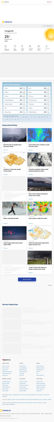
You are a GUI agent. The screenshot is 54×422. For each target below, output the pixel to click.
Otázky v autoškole (40, 388)
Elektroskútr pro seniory (37, 399)
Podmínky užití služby (16, 413)
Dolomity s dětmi (22, 390)
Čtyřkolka (49, 399)
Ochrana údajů (24, 413)
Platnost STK (38, 390)
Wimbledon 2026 (39, 369)
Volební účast (5, 375)
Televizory (45, 402)
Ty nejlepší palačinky (6, 381)
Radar (42, 413)
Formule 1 (38, 371)
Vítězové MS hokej (40, 375)
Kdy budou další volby (6, 373)
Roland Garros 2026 (40, 367)
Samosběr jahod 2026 (31, 394)
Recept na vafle (5, 388)
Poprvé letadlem (22, 383)
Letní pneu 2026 (39, 381)
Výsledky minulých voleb (7, 371)
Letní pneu (34, 402)
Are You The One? (39, 394)
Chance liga (21, 373)
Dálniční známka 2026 (40, 383)
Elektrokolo (10, 399)
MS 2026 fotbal (22, 366)
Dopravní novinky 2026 (40, 385)
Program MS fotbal (23, 367)
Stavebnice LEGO (21, 402)
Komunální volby (5, 367)
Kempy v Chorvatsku (23, 381)
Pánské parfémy (12, 404)
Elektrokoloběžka (22, 399)
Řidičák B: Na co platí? (40, 387)
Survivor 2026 (46, 394)
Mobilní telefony (14, 402)
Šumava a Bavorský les (23, 385)
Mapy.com (11, 394)
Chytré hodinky (5, 404)
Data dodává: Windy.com (34, 413)
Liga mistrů (21, 375)
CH (26, 117)
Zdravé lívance (5, 385)
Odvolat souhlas (48, 413)
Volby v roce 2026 (5, 366)
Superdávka (4, 396)
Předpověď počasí (16, 394)
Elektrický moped (29, 399)
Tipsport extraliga (39, 366)
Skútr (17, 399)
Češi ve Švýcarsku (22, 387)
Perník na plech (5, 390)
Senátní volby (5, 369)
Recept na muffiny (5, 383)
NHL (37, 373)
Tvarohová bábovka (6, 387)
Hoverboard (45, 399)
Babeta (14, 399)
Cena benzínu (23, 394)
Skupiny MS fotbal (22, 369)
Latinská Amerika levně (23, 388)
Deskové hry (39, 402)
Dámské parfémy (28, 402)
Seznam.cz (49, 2)
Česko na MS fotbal (23, 371)
